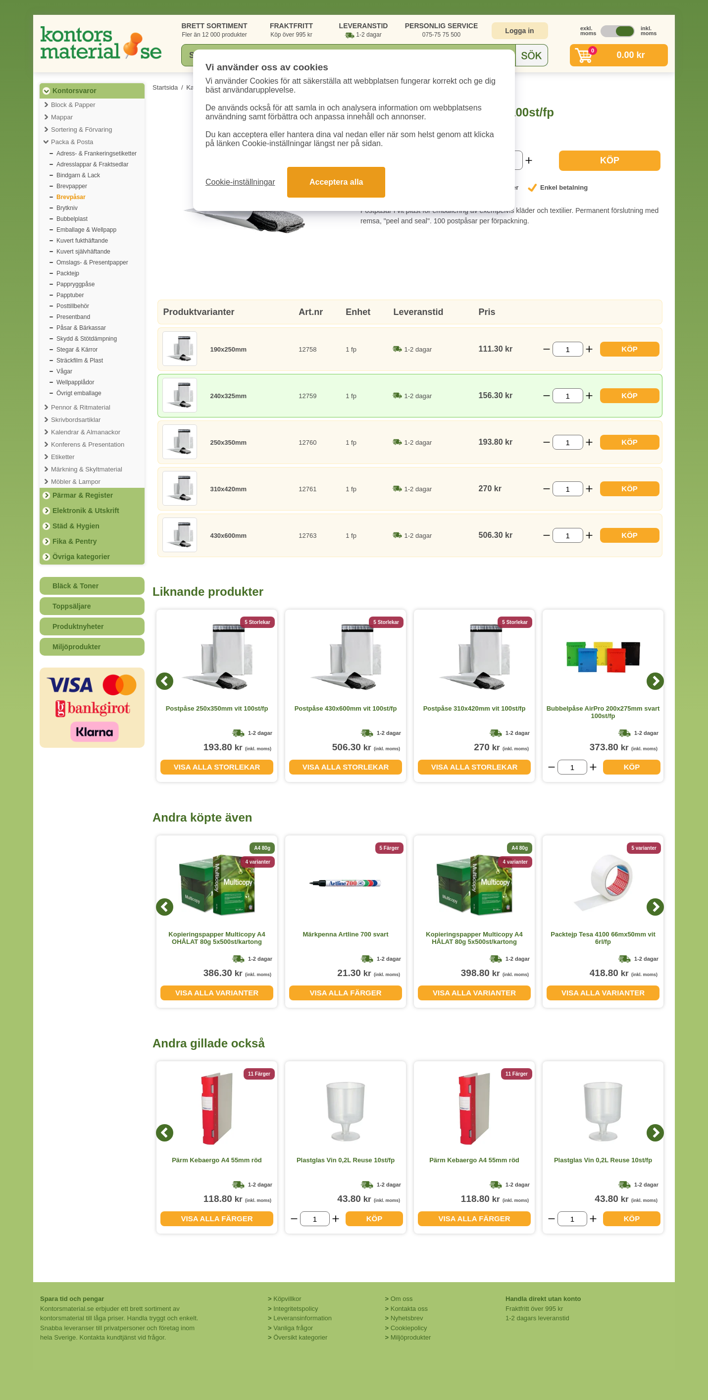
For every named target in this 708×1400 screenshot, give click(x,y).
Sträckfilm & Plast (79, 360)
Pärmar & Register (82, 495)
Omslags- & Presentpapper (92, 262)
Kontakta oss (409, 1308)
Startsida (165, 87)
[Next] (655, 681)
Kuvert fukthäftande (82, 240)
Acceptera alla (336, 182)
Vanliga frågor (293, 1328)
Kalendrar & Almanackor (85, 432)
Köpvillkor (287, 1298)
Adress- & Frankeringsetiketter (96, 153)
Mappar (62, 117)
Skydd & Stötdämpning (86, 338)
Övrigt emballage (78, 393)
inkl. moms (646, 30)
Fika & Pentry (74, 541)
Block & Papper (73, 104)
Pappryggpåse (75, 284)
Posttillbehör (72, 306)
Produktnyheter (77, 626)
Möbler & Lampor (76, 481)
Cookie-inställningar (240, 182)
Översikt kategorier (300, 1337)
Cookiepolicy (409, 1328)
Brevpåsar (71, 197)
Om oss (402, 1298)
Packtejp (67, 273)
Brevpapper (71, 186)
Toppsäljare (71, 606)
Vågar (64, 371)
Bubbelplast (72, 218)
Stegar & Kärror (77, 349)
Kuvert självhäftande (83, 251)
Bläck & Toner (75, 586)
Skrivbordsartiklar (76, 419)
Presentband (73, 316)
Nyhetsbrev (407, 1318)
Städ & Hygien (76, 526)
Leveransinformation (302, 1318)
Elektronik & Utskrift (85, 511)
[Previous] (164, 681)
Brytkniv (67, 208)
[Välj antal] (568, 349)
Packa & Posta (72, 142)
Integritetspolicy (295, 1308)
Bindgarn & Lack (78, 175)
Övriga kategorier (81, 557)
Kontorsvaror (74, 91)
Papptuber (70, 295)
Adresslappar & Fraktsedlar (92, 164)
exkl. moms (585, 30)
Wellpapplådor (75, 382)
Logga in (519, 31)
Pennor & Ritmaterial (80, 407)
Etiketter (63, 457)
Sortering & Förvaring (81, 129)
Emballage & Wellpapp (86, 229)
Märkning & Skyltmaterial (86, 469)
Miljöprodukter (76, 647)
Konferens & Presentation (87, 444)
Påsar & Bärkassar (81, 327)
